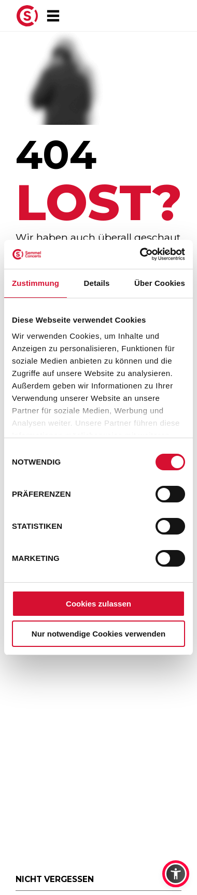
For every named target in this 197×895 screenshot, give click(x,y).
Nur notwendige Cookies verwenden (98, 633)
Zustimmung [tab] (35, 283)
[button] (176, 874)
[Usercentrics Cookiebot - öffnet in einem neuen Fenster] (140, 254)
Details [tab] (97, 283)
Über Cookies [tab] (159, 283)
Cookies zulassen (98, 603)
